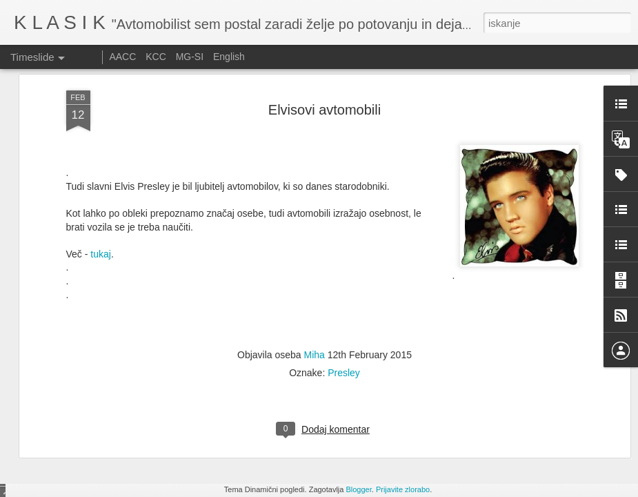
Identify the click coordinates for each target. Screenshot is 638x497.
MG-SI (189, 56)
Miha (314, 238)
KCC (156, 56)
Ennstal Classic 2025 (508, 415)
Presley (344, 256)
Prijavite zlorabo (403, 489)
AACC (122, 56)
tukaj (99, 137)
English (229, 56)
